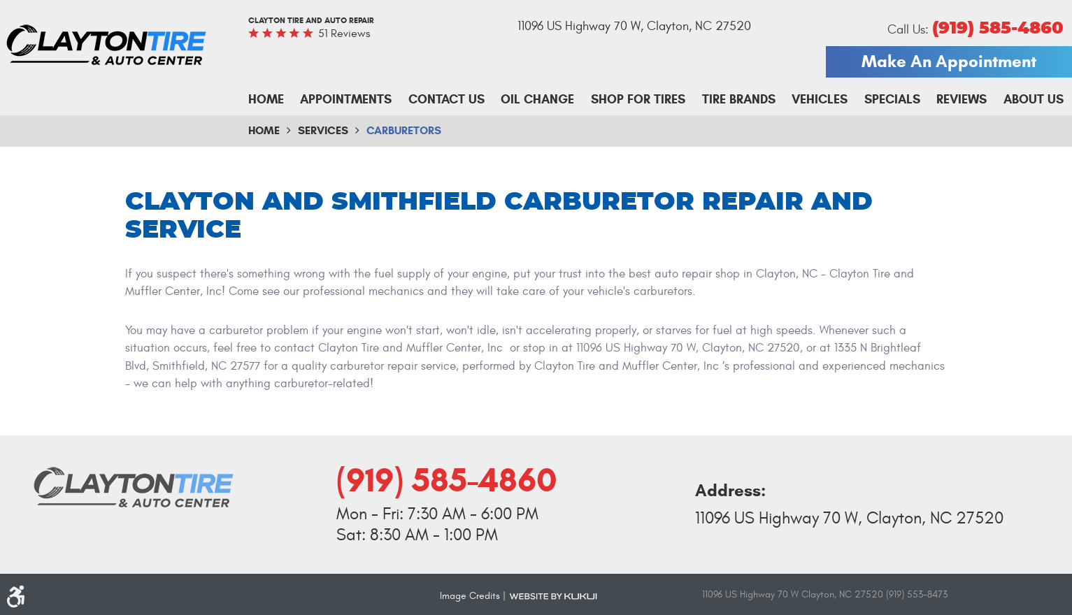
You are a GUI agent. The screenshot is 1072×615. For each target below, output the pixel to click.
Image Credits (470, 596)
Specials (892, 99)
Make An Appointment (949, 61)
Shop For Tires (638, 99)
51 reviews (344, 33)
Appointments (346, 99)
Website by (553, 595)
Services (323, 130)
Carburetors (403, 130)
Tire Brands (739, 99)
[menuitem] (266, 100)
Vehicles (820, 99)
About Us (1033, 99)
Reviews (961, 99)
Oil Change (537, 99)
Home (266, 99)
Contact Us (446, 99)
